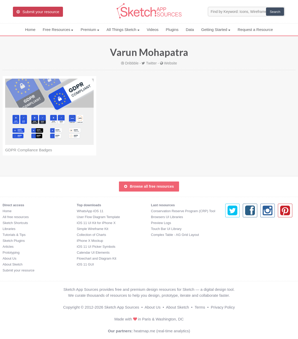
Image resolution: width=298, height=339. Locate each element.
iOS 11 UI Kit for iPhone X (96, 223)
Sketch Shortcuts (15, 223)
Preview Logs (161, 223)
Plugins (172, 29)
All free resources (16, 217)
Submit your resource (19, 270)
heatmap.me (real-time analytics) (162, 331)
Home (30, 29)
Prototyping (11, 252)
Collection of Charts (91, 235)
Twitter (151, 63)
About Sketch (12, 264)
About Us (9, 258)
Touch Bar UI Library (166, 229)
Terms (200, 307)
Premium (89, 29)
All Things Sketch (123, 29)
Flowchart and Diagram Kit (96, 258)
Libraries (9, 229)
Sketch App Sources (121, 307)
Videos (153, 29)
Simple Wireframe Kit (92, 229)
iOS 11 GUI (85, 264)
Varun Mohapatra (149, 52)
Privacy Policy (223, 307)
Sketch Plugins (14, 241)
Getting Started (215, 29)
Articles (8, 247)
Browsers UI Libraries (167, 217)
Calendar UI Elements (93, 252)
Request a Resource (255, 29)
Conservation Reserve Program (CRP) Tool (183, 211)
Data (190, 29)
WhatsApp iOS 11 (90, 211)
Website (170, 63)
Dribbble (132, 63)
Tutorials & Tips (14, 235)
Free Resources (58, 29)
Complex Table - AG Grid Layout (175, 235)
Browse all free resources (149, 186)
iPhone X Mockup (90, 241)
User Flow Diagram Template (98, 217)
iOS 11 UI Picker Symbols (96, 247)
